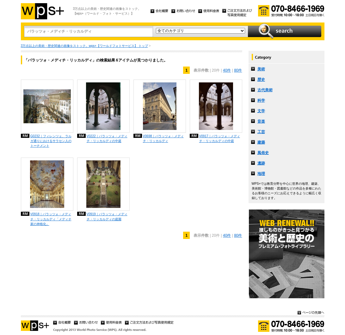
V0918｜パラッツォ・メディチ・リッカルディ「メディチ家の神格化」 (50, 218)
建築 (261, 142)
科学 (261, 100)
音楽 (261, 121)
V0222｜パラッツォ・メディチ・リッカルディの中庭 (107, 138)
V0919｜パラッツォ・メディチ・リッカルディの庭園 (107, 216)
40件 (227, 70)
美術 (261, 69)
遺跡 (261, 163)
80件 (238, 70)
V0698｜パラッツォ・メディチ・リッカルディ (163, 138)
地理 (261, 173)
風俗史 (263, 153)
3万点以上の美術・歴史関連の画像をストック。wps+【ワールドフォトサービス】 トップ (84, 46)
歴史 (261, 79)
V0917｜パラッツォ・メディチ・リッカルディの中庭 (219, 138)
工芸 (261, 132)
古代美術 (265, 90)
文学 (261, 111)
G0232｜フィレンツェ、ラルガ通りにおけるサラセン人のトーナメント (50, 140)
